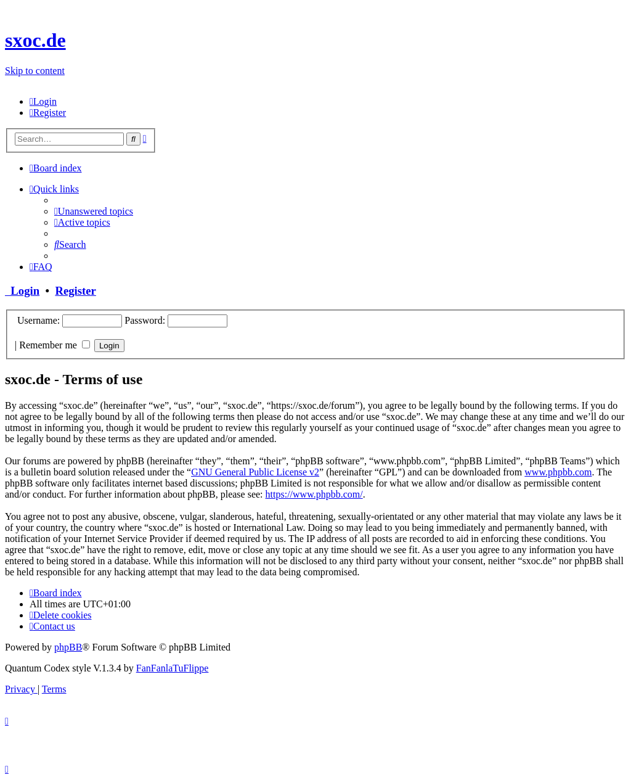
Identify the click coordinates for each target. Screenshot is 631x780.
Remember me (54, 345)
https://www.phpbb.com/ (314, 494)
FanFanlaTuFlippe (172, 668)
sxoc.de (35, 40)
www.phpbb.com (558, 472)
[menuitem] (43, 101)
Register (75, 290)
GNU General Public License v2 (255, 472)
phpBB (68, 647)
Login (22, 290)
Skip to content (35, 70)
